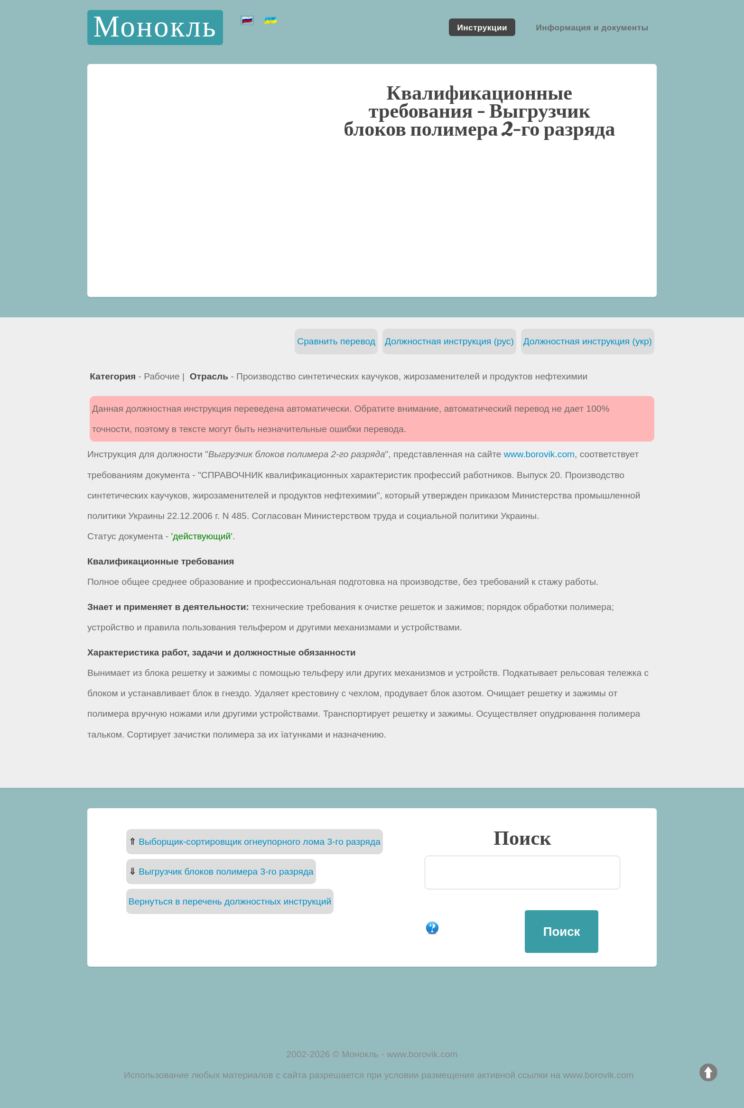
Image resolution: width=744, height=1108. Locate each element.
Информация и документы (592, 27)
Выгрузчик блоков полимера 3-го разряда (226, 872)
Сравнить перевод (336, 341)
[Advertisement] (372, 216)
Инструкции (482, 27)
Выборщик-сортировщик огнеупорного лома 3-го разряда (260, 842)
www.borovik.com (539, 454)
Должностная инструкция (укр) (587, 341)
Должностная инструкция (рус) (449, 341)
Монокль (155, 27)
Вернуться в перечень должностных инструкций (230, 901)
